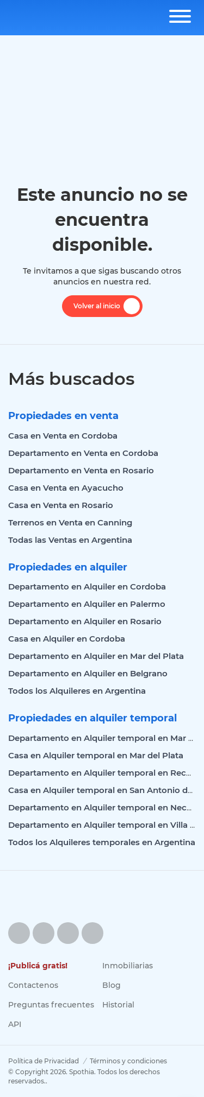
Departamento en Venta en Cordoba (83, 453)
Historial (118, 1005)
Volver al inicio (106, 306)
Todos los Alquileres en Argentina (77, 691)
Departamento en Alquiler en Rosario (85, 621)
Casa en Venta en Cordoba (63, 435)
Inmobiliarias (127, 966)
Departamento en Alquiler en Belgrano (88, 673)
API (14, 1024)
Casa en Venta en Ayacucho (65, 488)
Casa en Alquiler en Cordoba (66, 638)
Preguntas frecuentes (51, 1005)
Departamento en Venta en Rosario (81, 470)
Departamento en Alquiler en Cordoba (87, 586)
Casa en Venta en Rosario (60, 505)
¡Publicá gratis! (37, 966)
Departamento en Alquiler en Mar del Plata (96, 656)
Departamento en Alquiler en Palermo (86, 604)
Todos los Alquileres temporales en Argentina (101, 842)
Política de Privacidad (43, 1061)
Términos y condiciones (128, 1061)
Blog (111, 985)
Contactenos (33, 985)
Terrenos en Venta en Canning (70, 522)
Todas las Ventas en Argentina (70, 540)
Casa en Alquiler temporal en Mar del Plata (95, 755)
